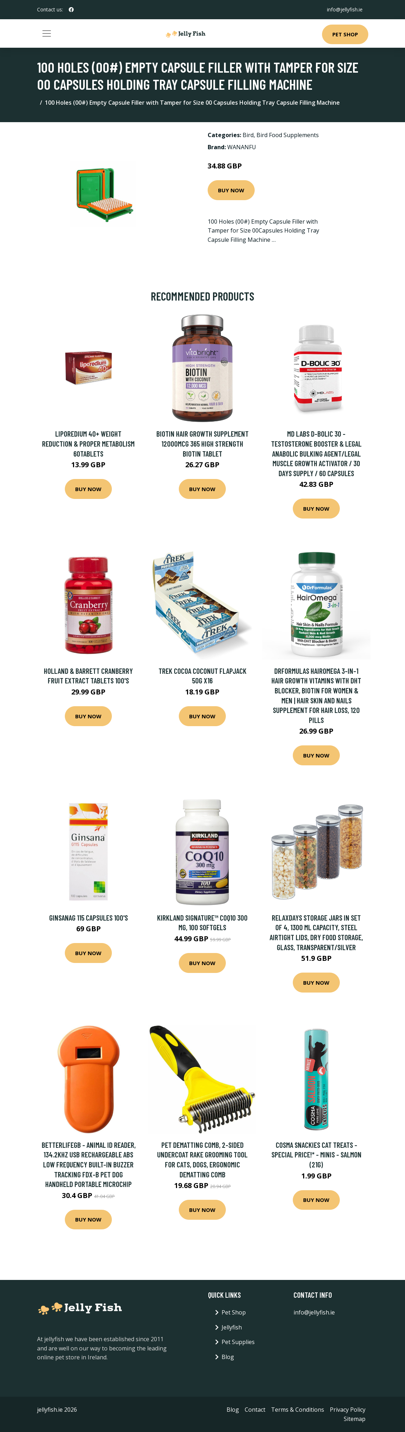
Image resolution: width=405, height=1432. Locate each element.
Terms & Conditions (297, 1409)
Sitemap (354, 1419)
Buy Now (231, 190)
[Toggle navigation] (46, 33)
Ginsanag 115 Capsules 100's (88, 917)
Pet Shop (345, 34)
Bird (248, 135)
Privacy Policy (347, 1409)
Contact (255, 1409)
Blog (228, 1357)
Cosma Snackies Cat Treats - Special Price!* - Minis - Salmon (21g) (316, 1154)
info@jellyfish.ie (345, 9)
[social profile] (71, 9)
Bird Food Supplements (287, 135)
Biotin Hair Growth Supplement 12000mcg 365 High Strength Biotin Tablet (202, 443)
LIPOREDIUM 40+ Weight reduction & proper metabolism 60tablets (88, 443)
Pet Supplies (238, 1342)
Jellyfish (232, 1327)
